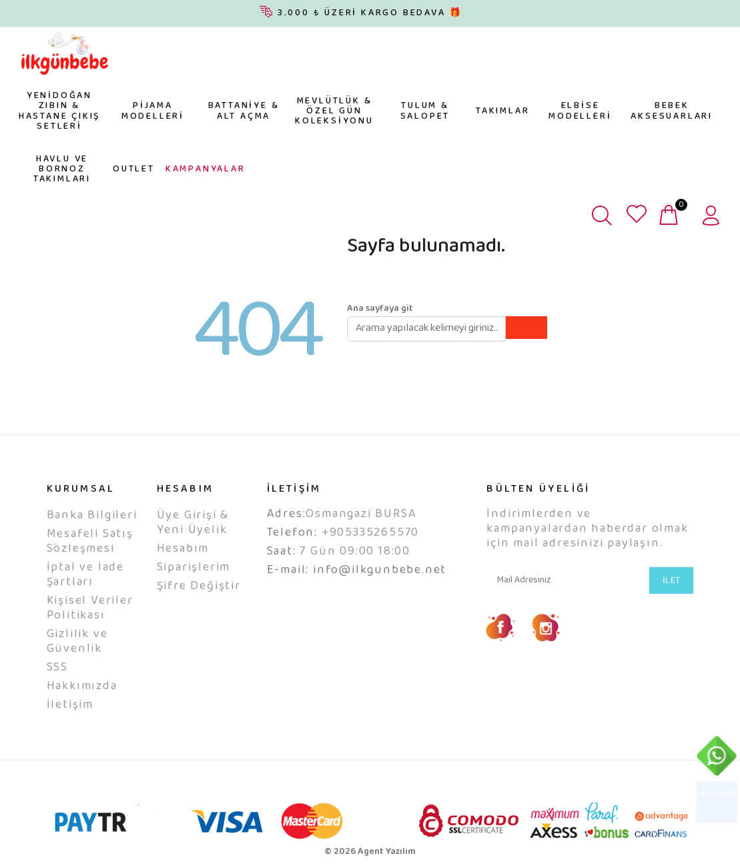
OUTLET (134, 169)
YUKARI (716, 802)
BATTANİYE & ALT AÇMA (244, 111)
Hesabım (183, 549)
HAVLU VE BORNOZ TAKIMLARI (62, 169)
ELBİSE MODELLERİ (579, 111)
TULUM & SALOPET (425, 111)
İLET (672, 581)
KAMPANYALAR (205, 169)
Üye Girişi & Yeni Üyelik (193, 523)
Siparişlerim (194, 567)
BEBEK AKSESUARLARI (672, 111)
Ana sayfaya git (380, 309)
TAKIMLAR (502, 111)
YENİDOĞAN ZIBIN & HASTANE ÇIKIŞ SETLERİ (59, 111)
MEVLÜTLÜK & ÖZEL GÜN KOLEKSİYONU (334, 111)
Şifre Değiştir (199, 586)
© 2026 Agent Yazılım (370, 852)
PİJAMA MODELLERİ (152, 111)
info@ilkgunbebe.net (379, 570)
